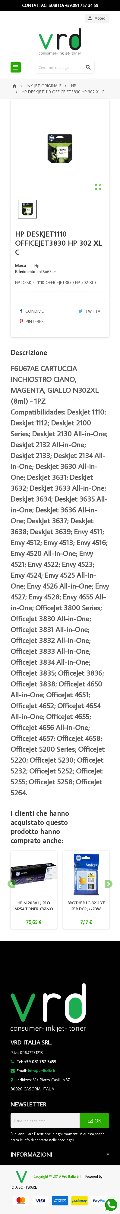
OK (94, 1120)
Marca (20, 265)
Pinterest (33, 321)
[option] (34, 890)
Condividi (33, 311)
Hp (36, 265)
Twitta (89, 311)
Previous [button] (11, 884)
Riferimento (25, 271)
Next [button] (108, 884)
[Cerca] (65, 67)
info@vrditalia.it (41, 1071)
